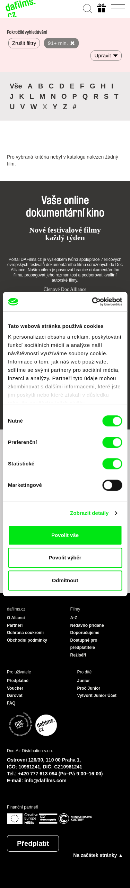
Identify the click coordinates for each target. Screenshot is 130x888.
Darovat (15, 695)
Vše (16, 86)
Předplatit (33, 843)
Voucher (15, 688)
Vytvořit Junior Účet (97, 695)
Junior (83, 680)
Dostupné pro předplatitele (83, 644)
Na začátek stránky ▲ (98, 855)
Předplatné (17, 680)
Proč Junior (89, 688)
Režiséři (78, 655)
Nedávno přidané (87, 625)
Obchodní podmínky (27, 640)
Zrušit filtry (24, 43)
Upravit (102, 55)
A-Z (73, 617)
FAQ (11, 703)
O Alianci (16, 617)
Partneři (15, 625)
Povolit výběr (65, 557)
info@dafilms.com (46, 780)
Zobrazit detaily (89, 513)
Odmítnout (65, 580)
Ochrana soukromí (25, 632)
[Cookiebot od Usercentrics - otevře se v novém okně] (92, 301)
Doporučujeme (84, 632)
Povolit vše (65, 535)
